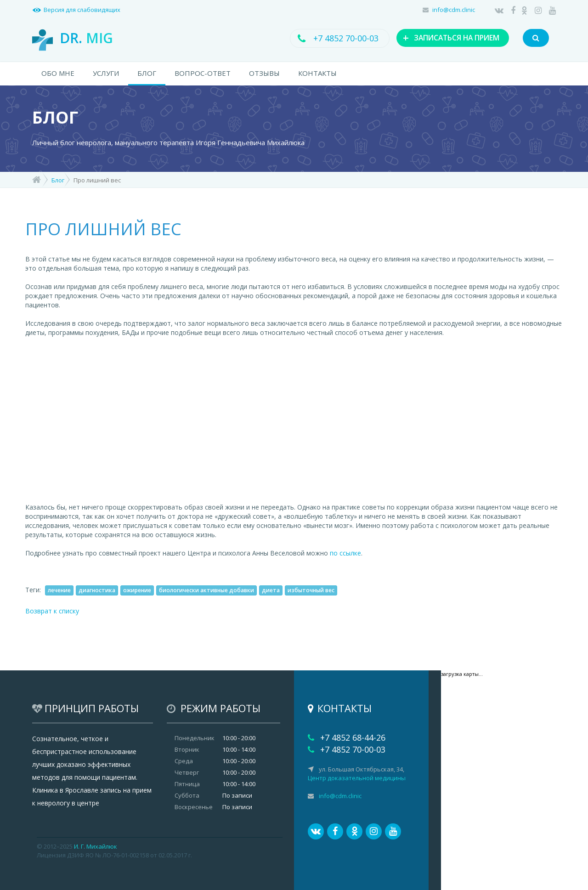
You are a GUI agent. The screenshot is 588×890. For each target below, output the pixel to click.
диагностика (97, 590)
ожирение (137, 590)
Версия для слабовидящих (82, 10)
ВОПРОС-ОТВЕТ (203, 73)
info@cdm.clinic (453, 10)
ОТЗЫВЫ (264, 73)
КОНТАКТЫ (317, 73)
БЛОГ (146, 73)
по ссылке (345, 553)
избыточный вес (311, 590)
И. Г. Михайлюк (95, 846)
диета (271, 590)
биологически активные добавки (206, 590)
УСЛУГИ (106, 73)
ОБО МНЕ (57, 73)
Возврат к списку (52, 611)
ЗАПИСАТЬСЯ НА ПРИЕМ (446, 38)
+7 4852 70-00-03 (332, 38)
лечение (59, 590)
